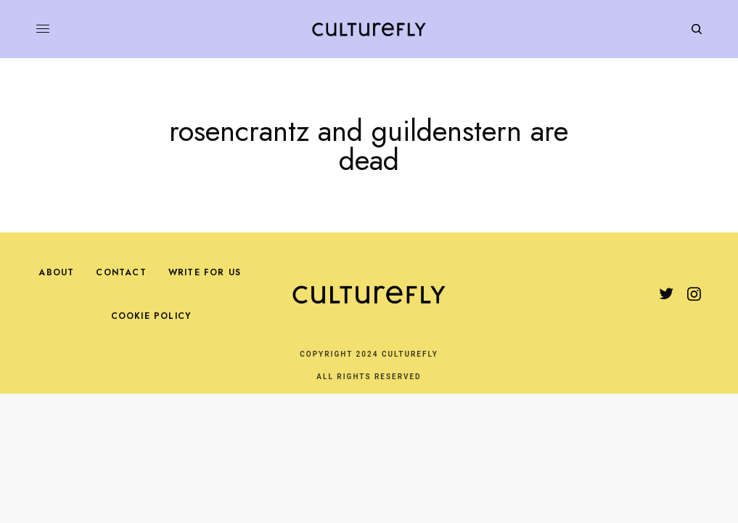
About (56, 272)
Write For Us (204, 272)
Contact (121, 272)
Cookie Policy (151, 316)
